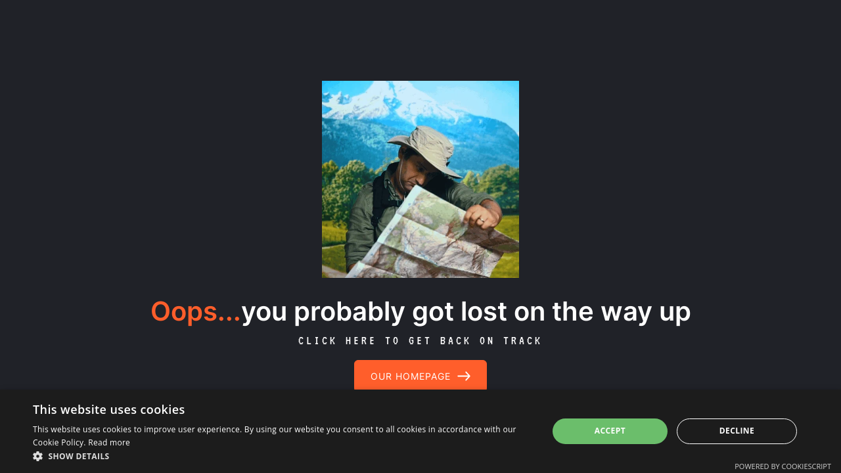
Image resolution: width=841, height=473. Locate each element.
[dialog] (420, 431)
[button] (283, 456)
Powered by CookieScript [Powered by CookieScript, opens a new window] (783, 466)
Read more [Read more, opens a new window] (109, 442)
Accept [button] (610, 430)
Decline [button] (736, 430)
